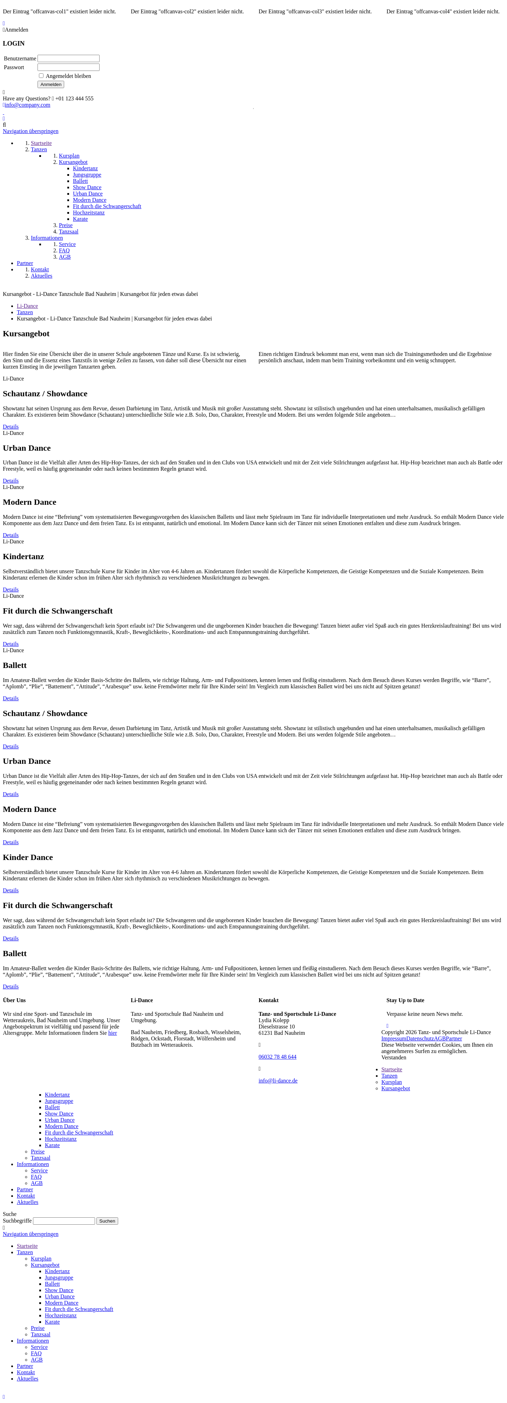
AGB (440, 1038)
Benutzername (20, 58)
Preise (38, 1151)
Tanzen (25, 312)
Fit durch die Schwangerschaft (79, 1133)
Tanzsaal (40, 1158)
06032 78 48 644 (278, 1057)
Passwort (14, 67)
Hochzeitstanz (61, 1139)
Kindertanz (57, 1095)
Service (39, 1170)
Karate (52, 1145)
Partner (454, 1038)
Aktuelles (27, 1202)
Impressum (393, 1038)
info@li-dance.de (278, 1081)
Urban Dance (60, 1120)
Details (11, 427)
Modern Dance (62, 1126)
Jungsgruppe (59, 1101)
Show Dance (59, 1114)
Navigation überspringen (31, 131)
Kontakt (26, 1196)
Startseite (392, 1069)
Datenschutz (420, 1038)
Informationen (33, 1164)
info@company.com (26, 105)
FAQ (36, 1177)
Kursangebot (395, 1088)
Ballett (52, 1107)
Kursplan (391, 1082)
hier (112, 1033)
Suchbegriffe (17, 1221)
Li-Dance (27, 306)
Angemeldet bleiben (68, 76)
